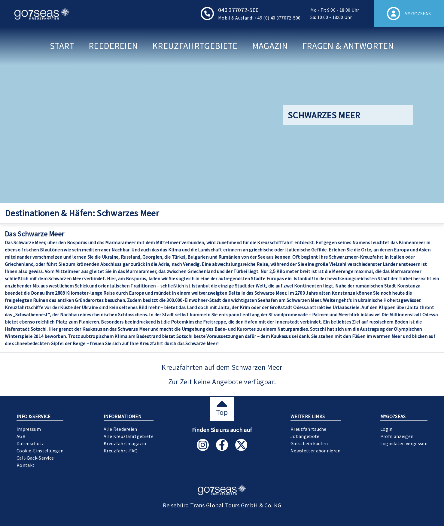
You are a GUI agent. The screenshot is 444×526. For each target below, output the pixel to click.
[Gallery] (222, 115)
